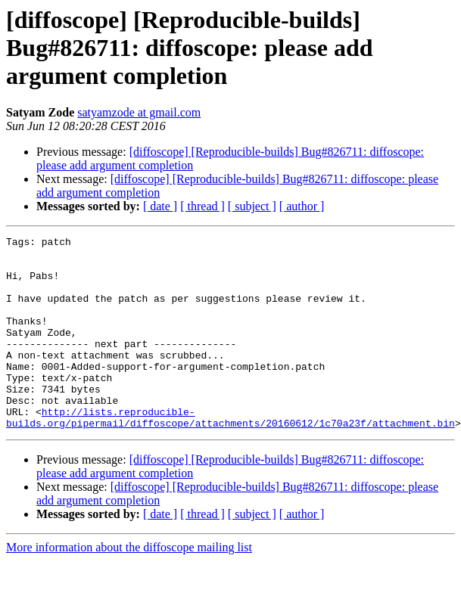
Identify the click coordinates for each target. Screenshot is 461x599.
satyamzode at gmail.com (139, 112)
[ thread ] (202, 206)
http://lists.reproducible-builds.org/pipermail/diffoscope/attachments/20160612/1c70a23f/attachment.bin (230, 454)
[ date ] (160, 206)
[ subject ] (252, 206)
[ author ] (302, 206)
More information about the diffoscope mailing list (129, 585)
